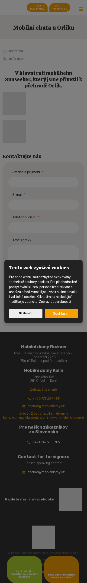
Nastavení (25, 313)
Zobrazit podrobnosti (55, 302)
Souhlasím (61, 313)
